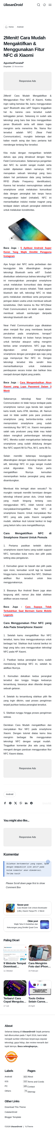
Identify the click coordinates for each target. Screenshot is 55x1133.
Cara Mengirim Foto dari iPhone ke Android (38, 966)
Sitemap (31, 1092)
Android (9, 794)
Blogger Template (13, 1117)
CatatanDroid (11, 1112)
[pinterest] (10, 804)
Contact (31, 1087)
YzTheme (29, 1126)
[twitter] (15, 804)
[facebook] (5, 804)
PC (16, 1086)
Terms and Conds (36, 1082)
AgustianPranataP (14, 63)
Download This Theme (15, 1107)
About (30, 1076)
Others (16, 1091)
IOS (16, 1081)
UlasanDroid (13, 5)
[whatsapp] (20, 804)
